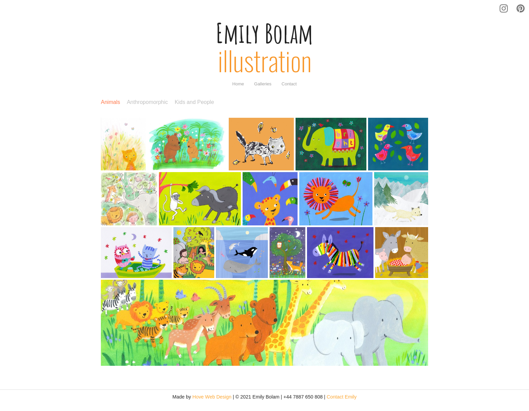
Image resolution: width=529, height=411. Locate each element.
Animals (110, 102)
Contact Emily (342, 397)
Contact (289, 83)
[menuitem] (238, 83)
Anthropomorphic (147, 102)
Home (238, 83)
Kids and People (194, 102)
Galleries (262, 83)
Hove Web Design (211, 397)
